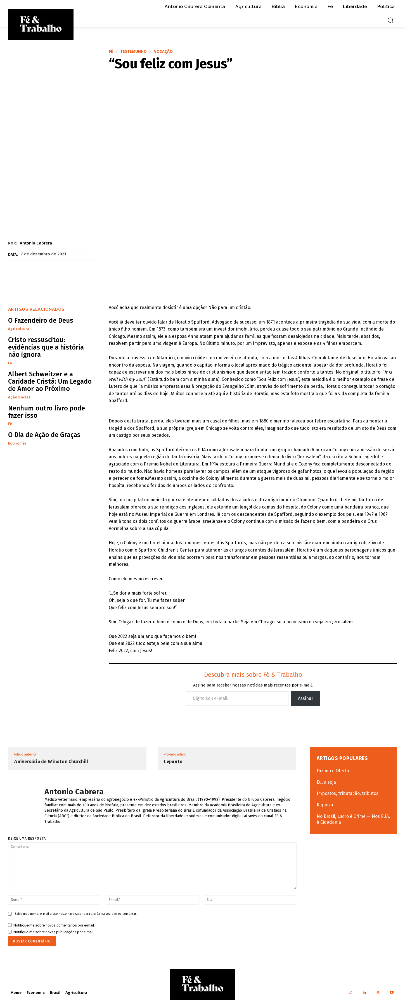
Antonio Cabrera (36, 243)
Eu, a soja (326, 782)
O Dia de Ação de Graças (44, 435)
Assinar (305, 698)
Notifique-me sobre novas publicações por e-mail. (53, 932)
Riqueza (325, 804)
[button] (390, 20)
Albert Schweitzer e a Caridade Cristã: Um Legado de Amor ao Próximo (50, 381)
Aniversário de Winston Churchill (51, 761)
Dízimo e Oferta (333, 770)
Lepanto (173, 761)
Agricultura (19, 329)
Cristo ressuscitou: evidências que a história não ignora (46, 347)
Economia (17, 443)
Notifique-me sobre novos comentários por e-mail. (54, 925)
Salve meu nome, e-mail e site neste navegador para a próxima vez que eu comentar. (76, 914)
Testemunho (133, 51)
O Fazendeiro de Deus (40, 320)
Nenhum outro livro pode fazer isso (46, 411)
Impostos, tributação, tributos (347, 793)
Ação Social (19, 397)
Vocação (163, 51)
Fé (111, 51)
